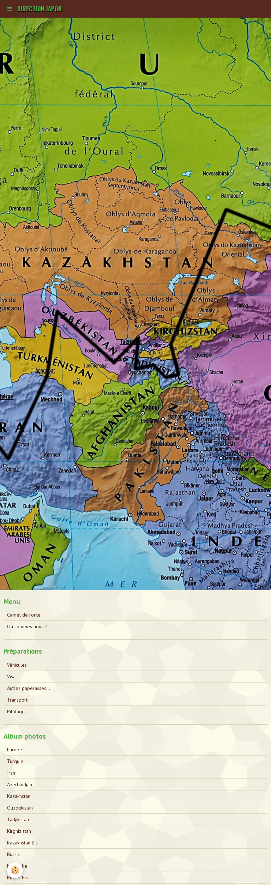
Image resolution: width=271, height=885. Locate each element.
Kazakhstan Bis (22, 842)
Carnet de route (24, 615)
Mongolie (17, 866)
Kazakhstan (18, 796)
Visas (12, 676)
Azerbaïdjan (19, 784)
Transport (17, 700)
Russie (13, 854)
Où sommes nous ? (27, 626)
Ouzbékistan (20, 808)
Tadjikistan (18, 819)
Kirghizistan (19, 831)
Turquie (15, 761)
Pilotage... (18, 711)
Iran (11, 773)
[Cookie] (15, 870)
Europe (14, 749)
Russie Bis (17, 877)
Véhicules (17, 665)
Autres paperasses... (28, 688)
